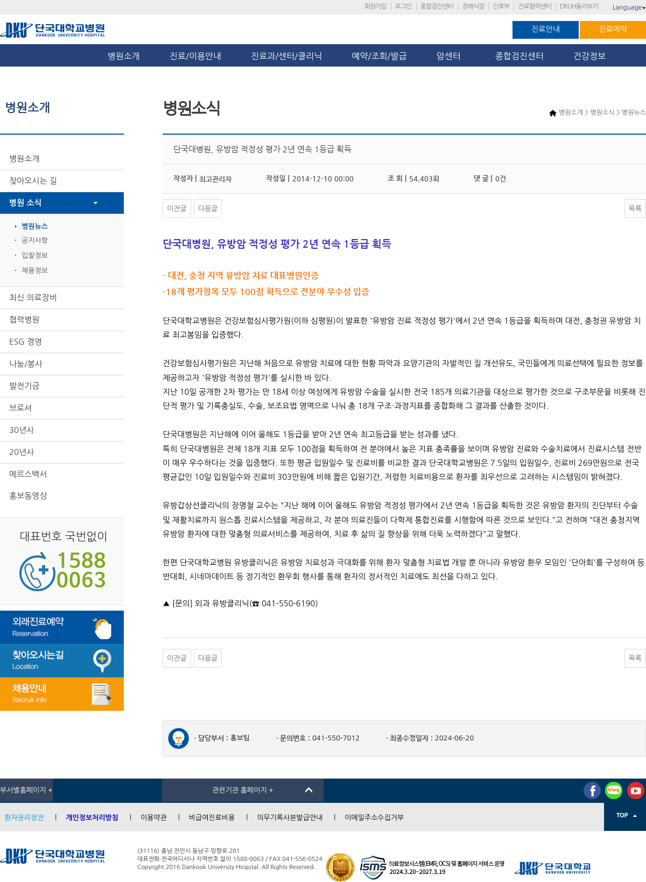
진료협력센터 (534, 6)
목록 (635, 208)
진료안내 (545, 29)
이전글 (177, 208)
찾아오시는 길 (33, 181)
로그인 (403, 6)
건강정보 (589, 56)
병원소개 (124, 56)
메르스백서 (28, 474)
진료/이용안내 (195, 56)
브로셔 (20, 408)
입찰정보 (35, 255)
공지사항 (35, 240)
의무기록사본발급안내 (289, 817)
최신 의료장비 (33, 297)
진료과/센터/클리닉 (286, 56)
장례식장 (473, 6)
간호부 (501, 6)
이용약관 (154, 817)
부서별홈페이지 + (26, 790)
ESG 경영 (25, 342)
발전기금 (24, 386)
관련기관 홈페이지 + (242, 790)
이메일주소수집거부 (374, 817)
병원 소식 (25, 203)
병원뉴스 (35, 226)
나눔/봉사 (26, 364)
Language (629, 7)
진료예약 (613, 29)
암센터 (451, 56)
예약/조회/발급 (379, 56)
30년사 (21, 430)
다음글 (208, 208)
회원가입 (375, 6)
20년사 (21, 452)
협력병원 (24, 320)
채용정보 (35, 270)
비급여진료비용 (212, 817)
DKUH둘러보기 (579, 6)
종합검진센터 (437, 6)
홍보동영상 (28, 496)
